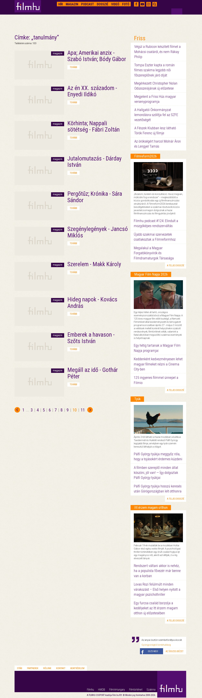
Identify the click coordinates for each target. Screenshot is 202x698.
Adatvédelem (77, 668)
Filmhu (90, 689)
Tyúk (137, 399)
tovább (73, 67)
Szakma (151, 689)
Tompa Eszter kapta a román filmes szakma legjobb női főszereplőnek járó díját (154, 70)
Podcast (87, 4)
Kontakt (60, 668)
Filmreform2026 (145, 156)
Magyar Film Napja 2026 (151, 274)
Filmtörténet (135, 689)
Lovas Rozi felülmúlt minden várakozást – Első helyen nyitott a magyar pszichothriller (157, 589)
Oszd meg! (153, 651)
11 (83, 410)
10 (75, 410)
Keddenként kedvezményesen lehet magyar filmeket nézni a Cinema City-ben (158, 364)
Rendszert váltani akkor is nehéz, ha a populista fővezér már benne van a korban (157, 571)
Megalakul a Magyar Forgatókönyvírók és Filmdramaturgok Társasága (154, 253)
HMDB (101, 689)
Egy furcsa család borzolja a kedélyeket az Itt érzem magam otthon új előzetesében (156, 608)
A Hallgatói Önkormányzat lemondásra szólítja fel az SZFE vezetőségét (156, 115)
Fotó (125, 4)
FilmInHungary (117, 689)
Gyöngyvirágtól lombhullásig (156, 645)
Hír (60, 4)
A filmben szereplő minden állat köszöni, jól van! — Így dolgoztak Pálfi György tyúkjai (156, 473)
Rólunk (47, 668)
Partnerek (32, 668)
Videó (115, 4)
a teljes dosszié (175, 265)
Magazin (72, 4)
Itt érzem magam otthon (151, 508)
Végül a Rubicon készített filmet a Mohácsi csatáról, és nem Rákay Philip (157, 52)
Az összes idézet (174, 651)
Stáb (19, 668)
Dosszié (102, 4)
